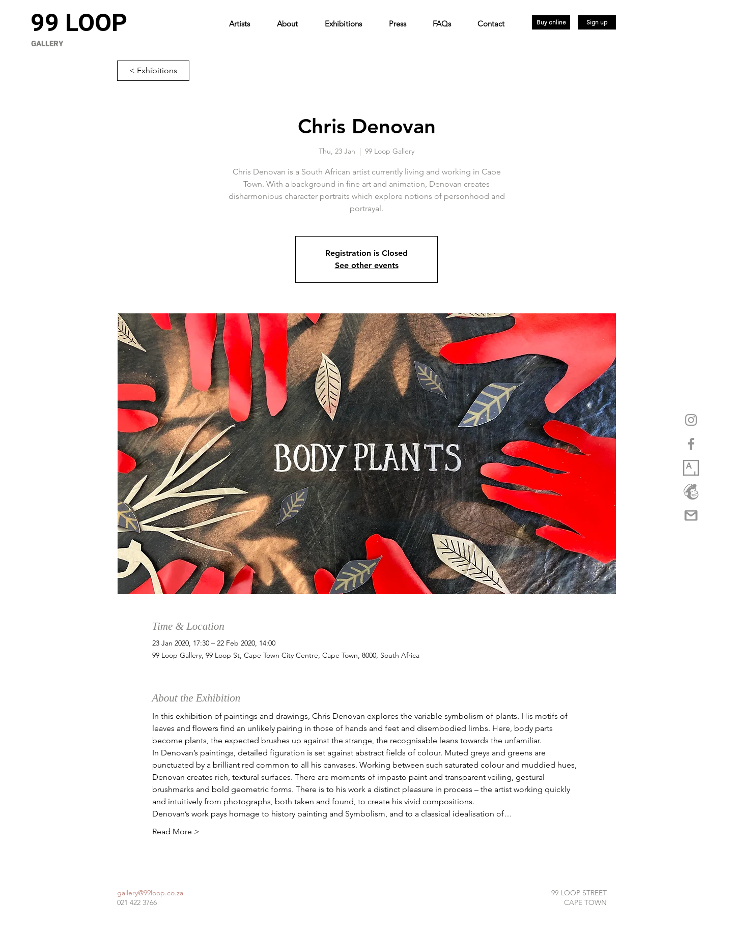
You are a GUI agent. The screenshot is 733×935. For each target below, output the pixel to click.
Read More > (176, 831)
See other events (367, 265)
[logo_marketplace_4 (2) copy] (691, 492)
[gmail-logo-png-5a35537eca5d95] (691, 515)
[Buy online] (551, 22)
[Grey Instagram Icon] (691, 420)
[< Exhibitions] (153, 71)
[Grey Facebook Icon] (691, 444)
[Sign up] (597, 22)
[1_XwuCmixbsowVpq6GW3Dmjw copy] (691, 468)
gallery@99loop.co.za (150, 892)
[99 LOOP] (79, 23)
